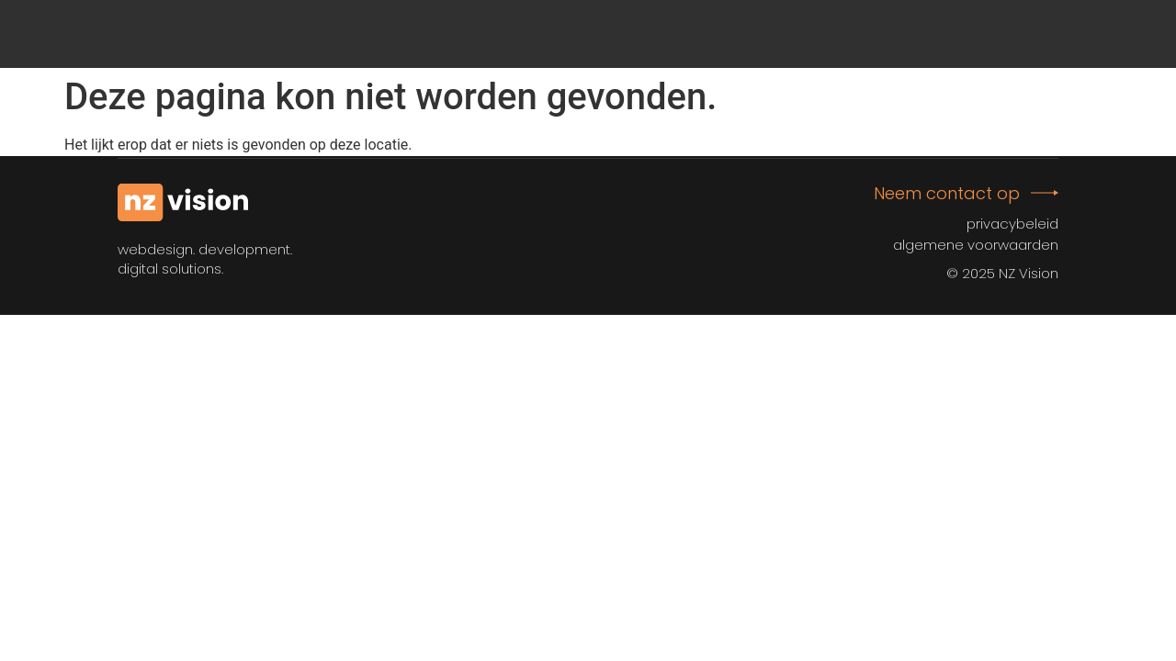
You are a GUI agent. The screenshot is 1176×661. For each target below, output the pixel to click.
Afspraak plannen (956, 33)
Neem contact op (947, 193)
